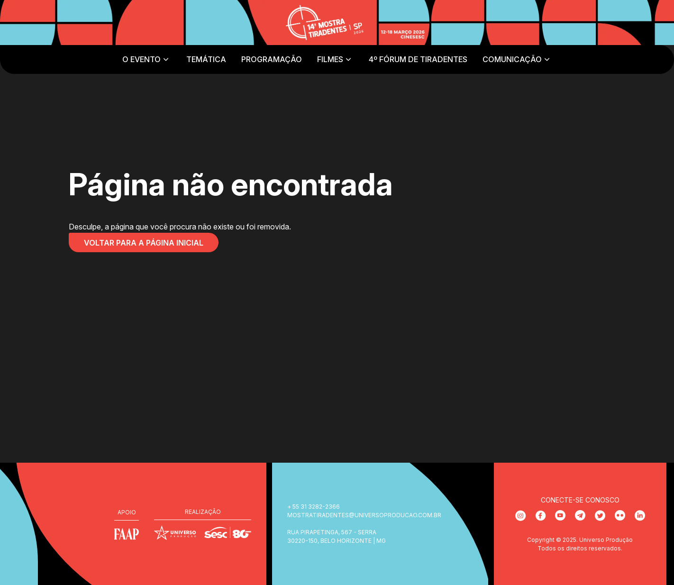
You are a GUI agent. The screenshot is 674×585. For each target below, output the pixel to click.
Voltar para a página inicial (143, 242)
